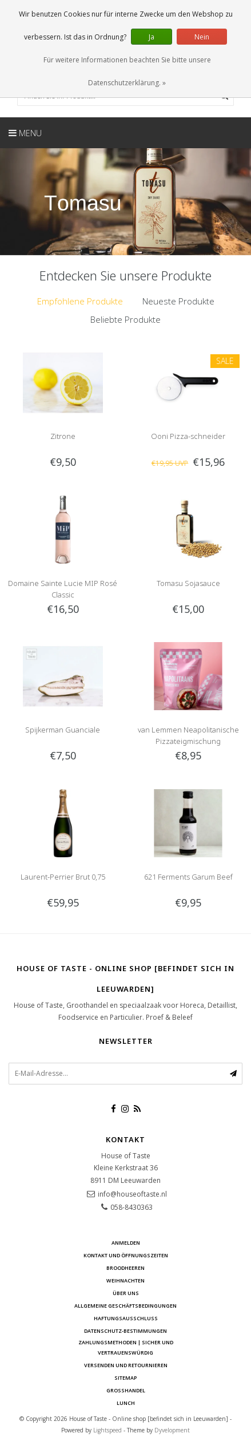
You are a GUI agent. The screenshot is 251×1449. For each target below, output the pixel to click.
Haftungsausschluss (126, 1318)
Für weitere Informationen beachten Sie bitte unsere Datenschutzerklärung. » (127, 71)
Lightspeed (107, 1430)
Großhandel (125, 1390)
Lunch (126, 1403)
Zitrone (62, 436)
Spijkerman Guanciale (62, 729)
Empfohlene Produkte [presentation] (80, 301)
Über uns (126, 1293)
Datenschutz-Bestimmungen (125, 1331)
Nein (201, 37)
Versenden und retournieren (126, 1365)
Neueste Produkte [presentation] (178, 301)
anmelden (125, 1242)
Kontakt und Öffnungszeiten (125, 1255)
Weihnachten (125, 1280)
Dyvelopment (172, 1430)
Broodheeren (125, 1268)
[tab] (80, 301)
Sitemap (125, 1377)
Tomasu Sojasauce (188, 583)
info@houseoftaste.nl (132, 1194)
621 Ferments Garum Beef (188, 877)
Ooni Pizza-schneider (188, 436)
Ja (151, 37)
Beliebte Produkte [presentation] (125, 319)
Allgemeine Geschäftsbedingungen (125, 1305)
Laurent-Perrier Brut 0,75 (63, 877)
